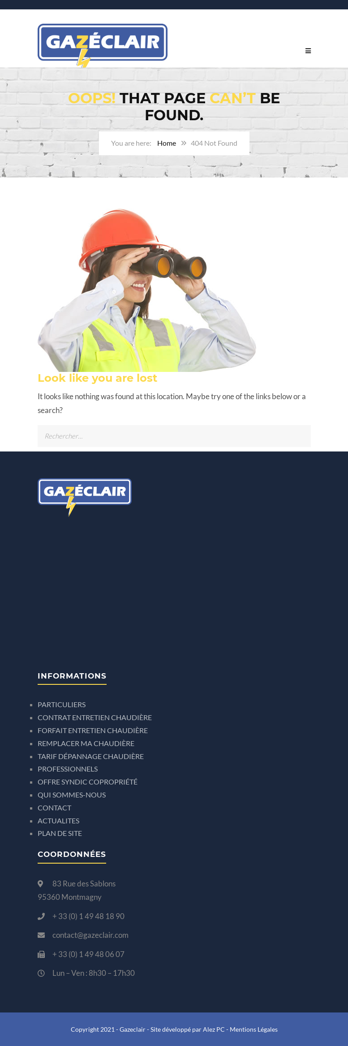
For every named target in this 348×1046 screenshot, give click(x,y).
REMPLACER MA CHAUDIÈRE (86, 743)
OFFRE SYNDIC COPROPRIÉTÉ (87, 781)
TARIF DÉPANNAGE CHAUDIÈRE (91, 756)
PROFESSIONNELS (68, 768)
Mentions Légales (254, 1029)
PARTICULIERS (62, 704)
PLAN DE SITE (60, 833)
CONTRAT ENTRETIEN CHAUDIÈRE (95, 717)
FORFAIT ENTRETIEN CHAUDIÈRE (93, 730)
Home (166, 143)
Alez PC (214, 1029)
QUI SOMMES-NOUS (72, 794)
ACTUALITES (58, 820)
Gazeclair (133, 1029)
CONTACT (54, 807)
